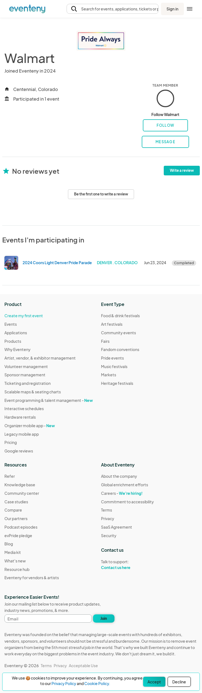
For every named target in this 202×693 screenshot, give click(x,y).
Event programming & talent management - (48, 400)
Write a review (182, 170)
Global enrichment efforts (124, 484)
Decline (179, 681)
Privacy (107, 518)
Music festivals (114, 366)
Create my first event (23, 315)
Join (103, 618)
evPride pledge (18, 535)
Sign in (172, 8)
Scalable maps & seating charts (32, 391)
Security (108, 535)
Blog (8, 543)
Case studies (16, 501)
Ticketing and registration (27, 383)
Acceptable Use (83, 665)
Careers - (122, 493)
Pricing (10, 442)
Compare (13, 509)
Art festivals (111, 324)
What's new (15, 560)
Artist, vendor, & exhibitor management (40, 357)
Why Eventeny (17, 349)
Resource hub (16, 569)
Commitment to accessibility (127, 501)
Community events (118, 332)
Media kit (12, 552)
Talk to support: (127, 564)
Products (12, 341)
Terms (106, 509)
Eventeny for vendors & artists (31, 577)
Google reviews (18, 450)
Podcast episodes (20, 526)
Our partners (16, 518)
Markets (108, 374)
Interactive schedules (24, 408)
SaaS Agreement (116, 526)
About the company (119, 476)
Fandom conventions (120, 349)
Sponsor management (24, 374)
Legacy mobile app (21, 434)
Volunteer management (26, 366)
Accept (154, 681)
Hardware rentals (20, 417)
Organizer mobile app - (29, 425)
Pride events (112, 357)
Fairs (105, 341)
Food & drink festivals (120, 315)
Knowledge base (19, 484)
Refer (9, 476)
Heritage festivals (117, 383)
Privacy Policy (63, 683)
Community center (21, 493)
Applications (15, 332)
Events (10, 324)
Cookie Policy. (97, 683)
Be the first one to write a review (101, 194)
